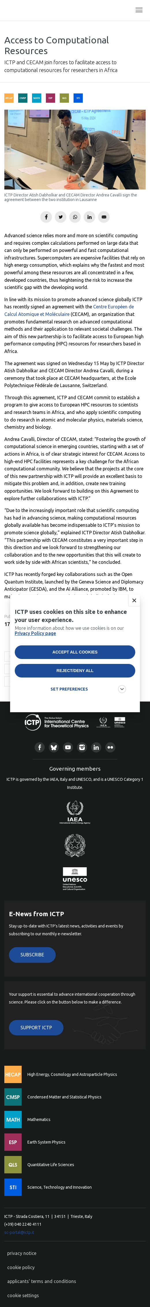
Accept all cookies (74, 659)
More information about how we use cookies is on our (69, 638)
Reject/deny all (75, 677)
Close (134, 608)
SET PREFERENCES (69, 696)
